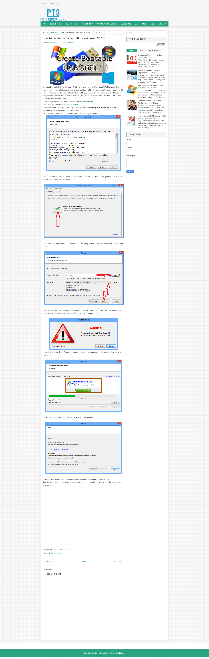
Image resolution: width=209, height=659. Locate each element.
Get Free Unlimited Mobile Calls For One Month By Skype (151, 102)
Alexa (153, 23)
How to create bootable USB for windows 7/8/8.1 (74, 38)
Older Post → (119, 562)
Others (163, 23)
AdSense (144, 23)
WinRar (75, 105)
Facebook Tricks (72, 23)
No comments (69, 42)
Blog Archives (153, 50)
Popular (132, 50)
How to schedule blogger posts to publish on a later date (152, 117)
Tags (141, 50)
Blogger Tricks (56, 23)
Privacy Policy (55, 3)
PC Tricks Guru (103, 653)
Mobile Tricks (126, 23)
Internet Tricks (87, 23)
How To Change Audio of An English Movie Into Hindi (149, 71)
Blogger (122, 653)
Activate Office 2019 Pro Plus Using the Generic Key (150, 56)
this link (90, 102)
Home (44, 3)
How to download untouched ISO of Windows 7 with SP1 (151, 87)
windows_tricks (56, 32)
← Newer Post (48, 562)
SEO (136, 23)
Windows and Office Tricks (107, 23)
